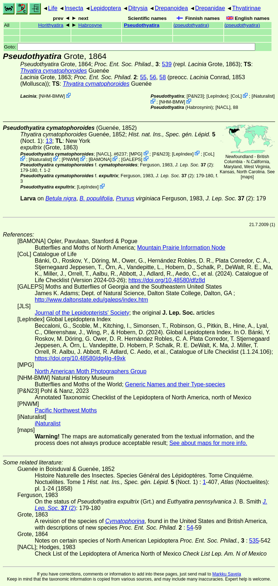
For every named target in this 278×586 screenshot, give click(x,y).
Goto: (129, 47)
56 (153, 77)
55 (143, 77)
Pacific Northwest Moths (66, 410)
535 (254, 541)
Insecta (73, 8)
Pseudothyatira (141, 25)
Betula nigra (60, 198)
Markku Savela (226, 574)
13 (49, 141)
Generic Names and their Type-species (175, 384)
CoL (236, 96)
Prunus (125, 198)
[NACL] (222, 107)
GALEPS (131, 159)
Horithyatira (51, 25)
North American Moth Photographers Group (91, 371)
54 (190, 528)
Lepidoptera (105, 8)
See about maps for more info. (208, 443)
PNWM (70, 159)
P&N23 (195, 96)
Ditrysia (137, 8)
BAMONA (100, 159)
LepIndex (217, 96)
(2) (194, 164)
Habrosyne (90, 25)
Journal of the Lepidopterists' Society (82, 313)
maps (247, 176)
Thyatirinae (246, 8)
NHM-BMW (52, 96)
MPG (135, 153)
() (191, 25)
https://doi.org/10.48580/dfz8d (167, 280)
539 (167, 64)
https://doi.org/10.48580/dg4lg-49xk (80, 358)
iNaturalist (263, 96)
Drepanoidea (171, 8)
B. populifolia (96, 198)
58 (162, 77)
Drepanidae (210, 8)
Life (53, 8)
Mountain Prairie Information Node (181, 248)
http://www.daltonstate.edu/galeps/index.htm (91, 300)
